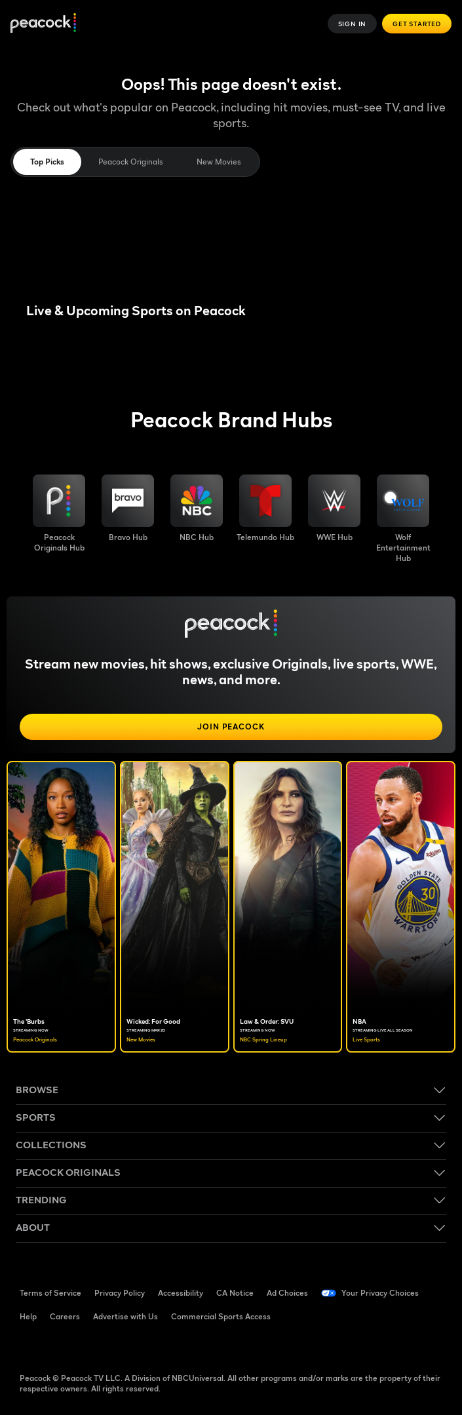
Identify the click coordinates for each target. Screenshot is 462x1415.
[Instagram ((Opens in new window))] (132, 1345)
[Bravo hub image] (128, 509)
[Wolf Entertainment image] (403, 519)
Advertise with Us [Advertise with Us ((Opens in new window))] (125, 1316)
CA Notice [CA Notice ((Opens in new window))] (235, 1293)
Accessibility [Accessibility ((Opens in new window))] (180, 1293)
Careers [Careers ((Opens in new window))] (65, 1316)
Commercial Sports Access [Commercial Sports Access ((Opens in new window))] (221, 1316)
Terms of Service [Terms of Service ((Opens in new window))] (50, 1293)
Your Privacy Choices (380, 1293)
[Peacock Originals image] (59, 514)
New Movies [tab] (219, 161)
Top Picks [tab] (47, 161)
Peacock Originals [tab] (130, 161)
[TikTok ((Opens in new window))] (64, 1345)
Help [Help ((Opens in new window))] (28, 1316)
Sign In (352, 24)
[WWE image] (334, 509)
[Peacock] (43, 24)
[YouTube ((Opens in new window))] (98, 1345)
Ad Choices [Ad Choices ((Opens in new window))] (287, 1293)
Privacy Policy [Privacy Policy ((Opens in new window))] (119, 1293)
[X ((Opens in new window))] (166, 1345)
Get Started (417, 24)
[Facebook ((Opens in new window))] (30, 1345)
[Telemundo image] (265, 509)
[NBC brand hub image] (196, 509)
